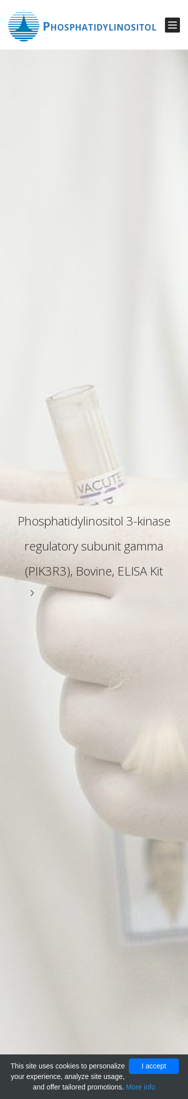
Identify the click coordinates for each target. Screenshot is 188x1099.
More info (140, 1087)
